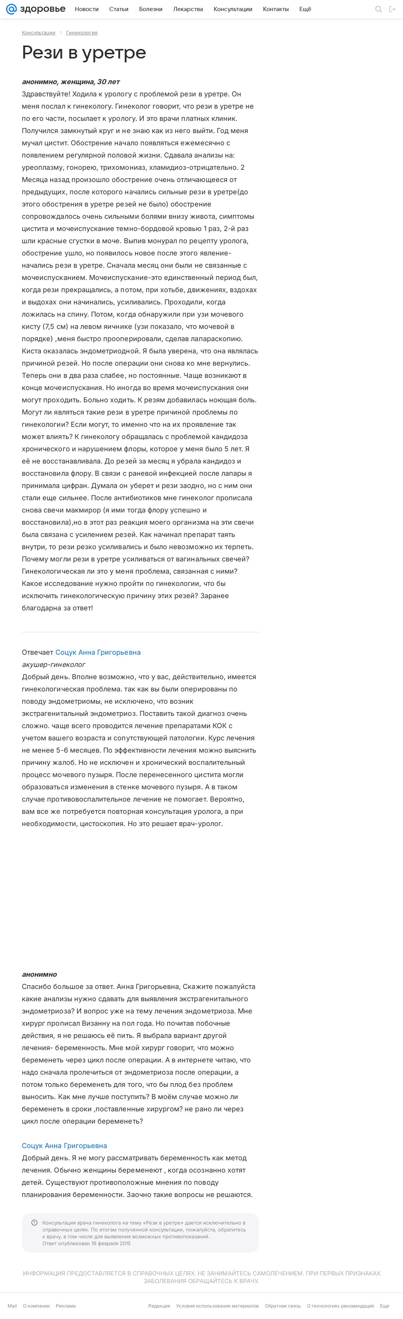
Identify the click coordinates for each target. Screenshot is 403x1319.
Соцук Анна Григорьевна (98, 652)
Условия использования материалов (217, 1306)
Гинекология (82, 32)
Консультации (38, 32)
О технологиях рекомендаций (340, 1306)
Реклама (66, 1306)
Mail (12, 1306)
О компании (36, 1306)
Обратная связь (283, 1306)
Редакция (159, 1306)
